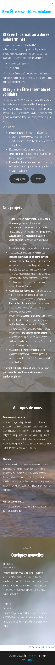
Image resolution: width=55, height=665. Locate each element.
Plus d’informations (17, 282)
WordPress (34, 655)
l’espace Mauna (34, 252)
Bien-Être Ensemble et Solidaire (26, 11)
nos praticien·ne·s (41, 73)
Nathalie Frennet (48, 647)
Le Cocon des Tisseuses (19, 63)
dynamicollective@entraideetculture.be (25, 248)
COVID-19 (7, 604)
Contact (37, 179)
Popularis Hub (28, 660)
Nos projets (19, 179)
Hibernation (8, 563)
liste (17, 376)
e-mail (33, 506)
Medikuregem (41, 337)
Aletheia (22, 468)
